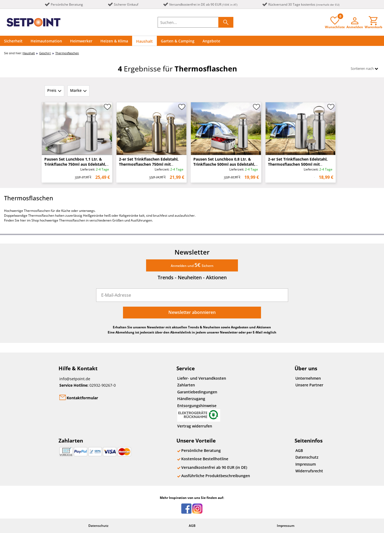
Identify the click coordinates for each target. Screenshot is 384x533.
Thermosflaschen (67, 53)
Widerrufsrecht (309, 470)
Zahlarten (186, 384)
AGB (299, 450)
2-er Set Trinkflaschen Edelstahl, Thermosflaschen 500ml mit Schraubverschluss (298, 164)
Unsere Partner (309, 384)
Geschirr (45, 53)
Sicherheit (13, 40)
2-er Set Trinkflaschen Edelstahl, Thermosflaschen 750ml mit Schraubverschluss (149, 164)
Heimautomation (46, 40)
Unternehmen (308, 378)
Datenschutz (306, 457)
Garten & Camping (177, 40)
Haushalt (144, 41)
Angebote (211, 40)
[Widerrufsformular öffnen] (229, 426)
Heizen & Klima (114, 40)
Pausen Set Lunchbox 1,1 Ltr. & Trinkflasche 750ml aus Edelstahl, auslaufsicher (75, 164)
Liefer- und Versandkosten (201, 378)
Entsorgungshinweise (198, 412)
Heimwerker (81, 40)
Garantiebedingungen (197, 391)
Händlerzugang (191, 398)
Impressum (305, 464)
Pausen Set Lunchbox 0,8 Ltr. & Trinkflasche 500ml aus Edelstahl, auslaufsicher (224, 164)
